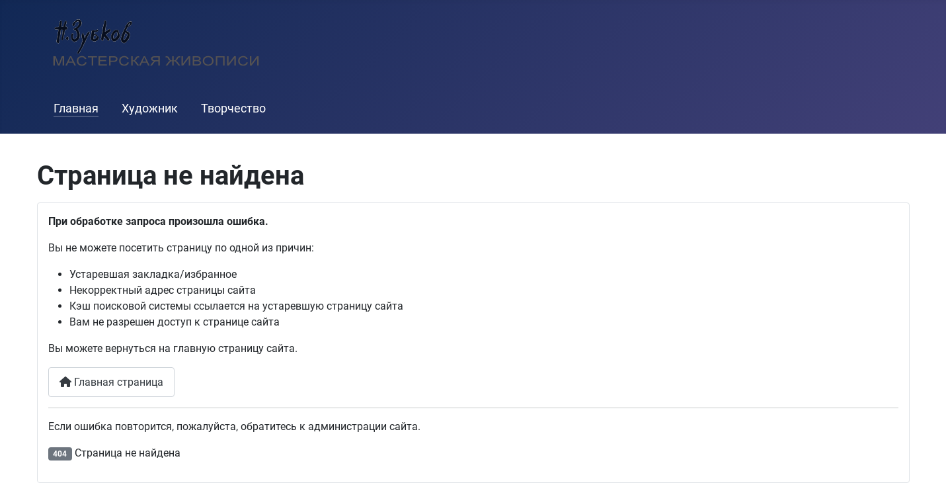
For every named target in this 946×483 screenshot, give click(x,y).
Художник (150, 108)
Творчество (233, 108)
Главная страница (111, 382)
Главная (76, 108)
